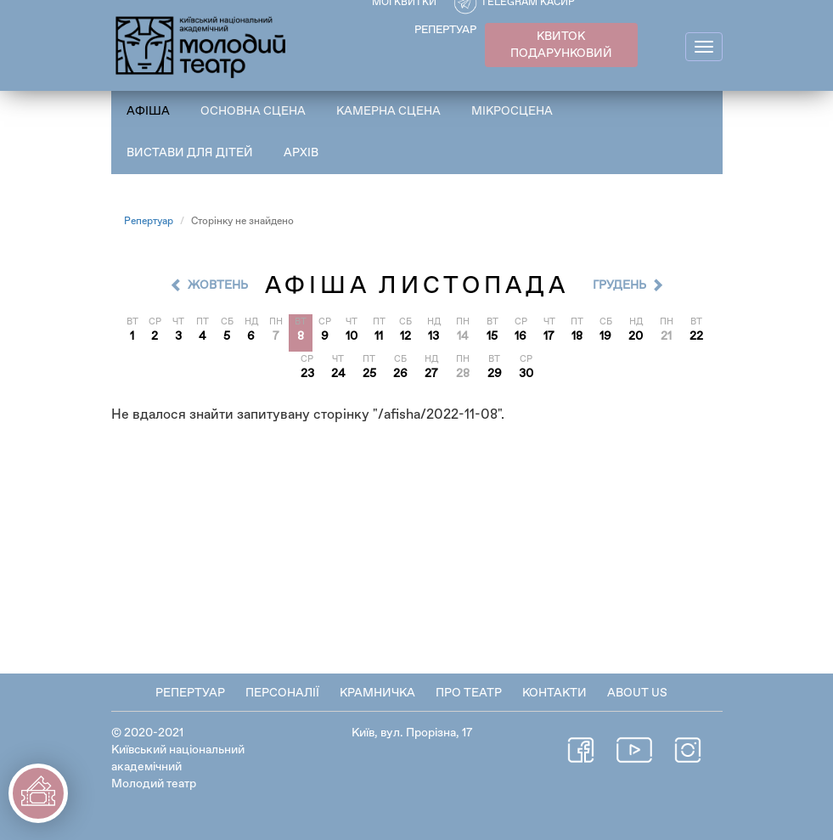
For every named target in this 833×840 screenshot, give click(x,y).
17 (548, 336)
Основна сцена (253, 111)
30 (526, 374)
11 (378, 336)
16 (520, 336)
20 (635, 336)
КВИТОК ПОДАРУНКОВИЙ (561, 45)
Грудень (619, 285)
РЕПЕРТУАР (445, 30)
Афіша (148, 111)
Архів (301, 153)
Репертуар (148, 222)
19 (605, 336)
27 (431, 374)
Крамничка (377, 693)
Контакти (554, 693)
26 (400, 374)
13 (433, 336)
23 (307, 374)
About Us (637, 693)
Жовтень (218, 285)
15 (492, 336)
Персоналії (282, 693)
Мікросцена (512, 111)
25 (369, 374)
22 (696, 336)
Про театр (469, 693)
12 (405, 336)
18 (577, 336)
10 (351, 336)
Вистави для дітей (190, 153)
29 (494, 374)
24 (338, 374)
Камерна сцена (388, 111)
